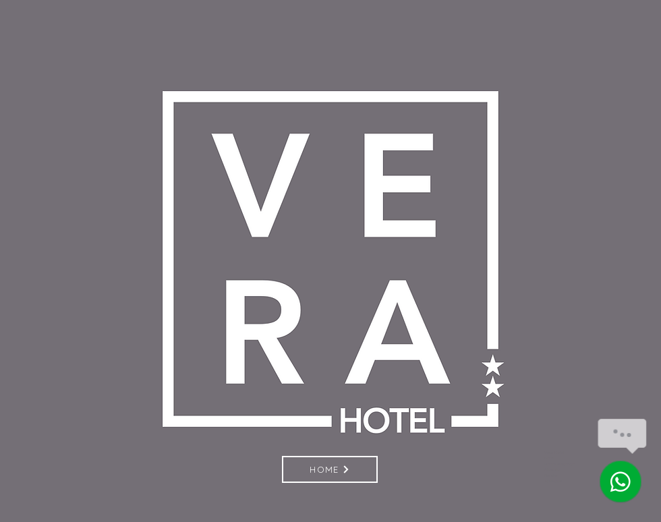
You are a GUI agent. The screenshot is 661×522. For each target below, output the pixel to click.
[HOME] (330, 469)
